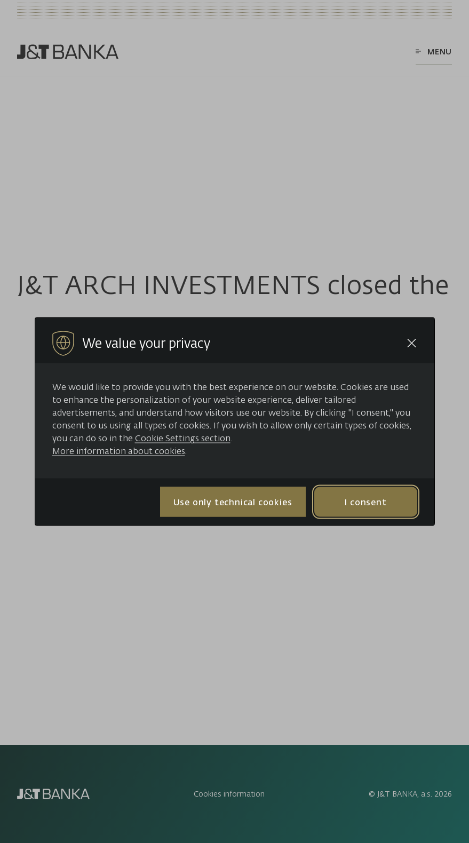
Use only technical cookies (232, 501)
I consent (365, 501)
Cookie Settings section (182, 438)
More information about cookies (118, 451)
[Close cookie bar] (411, 343)
